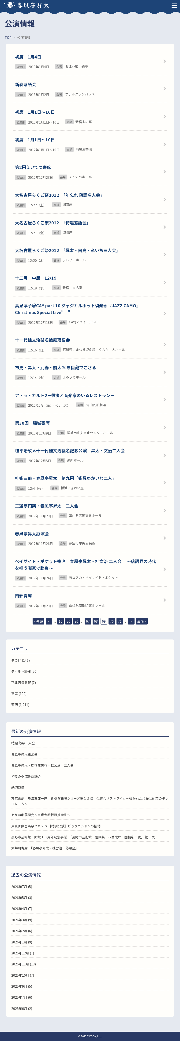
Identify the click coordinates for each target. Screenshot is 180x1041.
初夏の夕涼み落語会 (26, 776)
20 (68, 621)
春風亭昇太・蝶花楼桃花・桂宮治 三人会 (42, 765)
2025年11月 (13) (23, 964)
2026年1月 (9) (21, 942)
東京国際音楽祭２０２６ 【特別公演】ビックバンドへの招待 (56, 826)
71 (120, 621)
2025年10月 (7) (22, 975)
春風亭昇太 (33, 4)
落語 (14, 704)
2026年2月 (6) (21, 930)
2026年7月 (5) (21, 886)
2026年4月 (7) (21, 908)
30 (76, 621)
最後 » (141, 621)
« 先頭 (38, 621)
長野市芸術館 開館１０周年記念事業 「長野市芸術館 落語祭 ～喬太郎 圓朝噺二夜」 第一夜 (83, 837)
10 (60, 621)
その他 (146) (20, 660)
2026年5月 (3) (21, 897)
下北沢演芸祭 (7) (23, 682)
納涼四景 (17, 787)
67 (88, 621)
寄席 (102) (18, 693)
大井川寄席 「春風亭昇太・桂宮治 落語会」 (45, 848)
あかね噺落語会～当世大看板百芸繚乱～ (40, 814)
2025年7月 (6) (21, 997)
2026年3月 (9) (21, 919)
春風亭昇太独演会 (24, 754)
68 (96, 621)
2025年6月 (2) (21, 1008)
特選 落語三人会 (23, 743)
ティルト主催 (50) (24, 671)
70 (112, 621)
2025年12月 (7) (22, 953)
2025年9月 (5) (21, 986)
